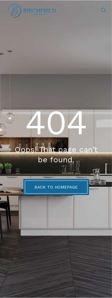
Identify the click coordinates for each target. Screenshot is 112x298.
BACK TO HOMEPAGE (56, 187)
